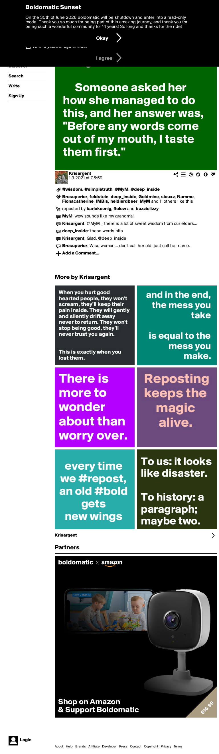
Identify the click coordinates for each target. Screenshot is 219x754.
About (59, 746)
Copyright (151, 746)
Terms (178, 746)
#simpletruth (98, 189)
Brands (80, 746)
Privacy (166, 746)
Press (123, 746)
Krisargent (80, 173)
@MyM (121, 189)
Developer (109, 746)
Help (69, 746)
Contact (135, 746)
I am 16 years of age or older (60, 46)
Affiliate (94, 746)
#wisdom (72, 189)
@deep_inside (145, 189)
